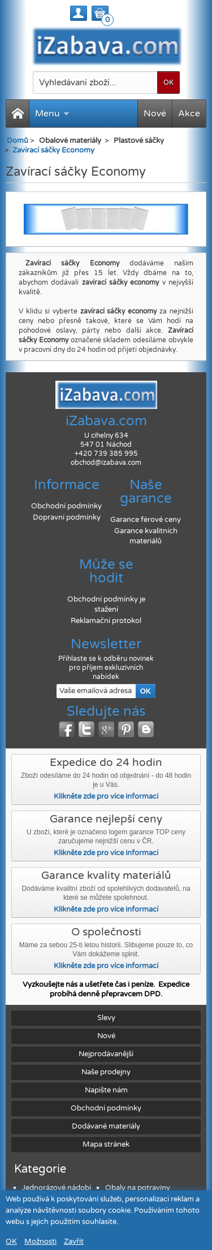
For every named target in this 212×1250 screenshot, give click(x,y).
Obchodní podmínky (66, 506)
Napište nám (106, 1090)
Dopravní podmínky (67, 517)
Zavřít (74, 1241)
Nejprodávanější (106, 1054)
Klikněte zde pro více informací (106, 796)
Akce (189, 113)
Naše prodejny (106, 1072)
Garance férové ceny (145, 519)
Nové (155, 113)
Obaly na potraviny (137, 1187)
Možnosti (40, 1241)
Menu (52, 113)
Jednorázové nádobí (56, 1187)
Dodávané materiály (106, 1126)
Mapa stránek (106, 1144)
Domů (17, 140)
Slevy (106, 1017)
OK (11, 1241)
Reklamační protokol (106, 620)
